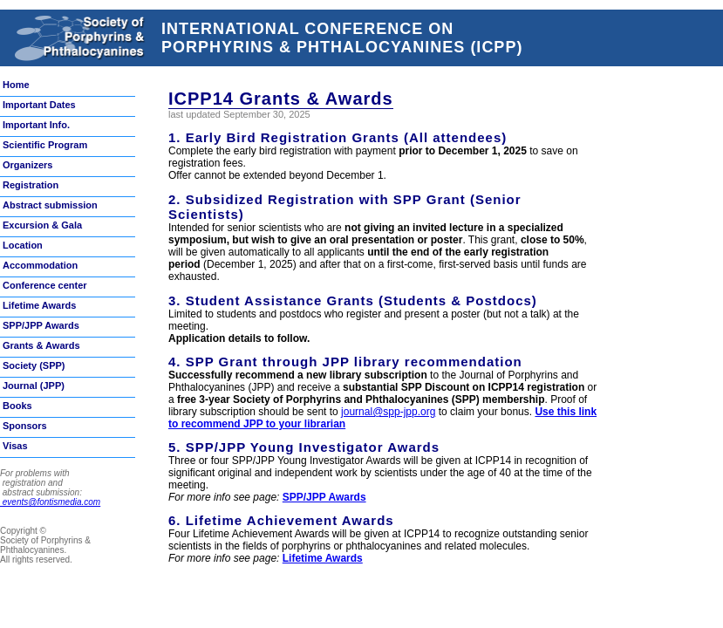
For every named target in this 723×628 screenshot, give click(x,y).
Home (16, 84)
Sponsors (25, 425)
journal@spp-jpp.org (388, 412)
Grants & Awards (41, 345)
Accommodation (40, 265)
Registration (30, 185)
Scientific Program (45, 145)
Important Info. (36, 124)
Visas (15, 445)
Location (23, 245)
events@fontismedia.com (50, 502)
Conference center (45, 285)
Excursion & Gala (42, 225)
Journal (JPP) (34, 385)
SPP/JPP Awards (41, 325)
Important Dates (39, 104)
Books (17, 405)
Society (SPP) (34, 365)
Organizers (27, 165)
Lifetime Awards (39, 305)
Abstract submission (50, 205)
